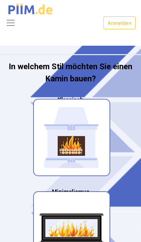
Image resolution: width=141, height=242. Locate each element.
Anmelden (119, 22)
